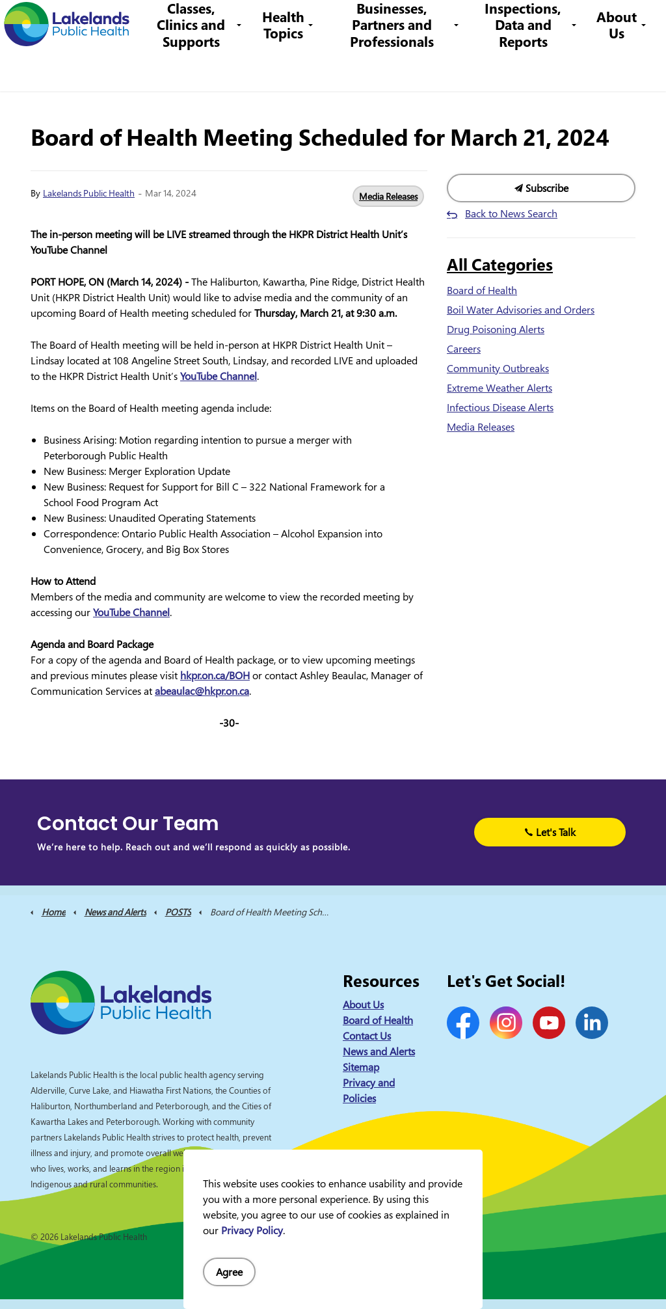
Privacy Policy (252, 1230)
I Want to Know (556, 22)
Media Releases (388, 196)
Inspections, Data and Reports (526, 68)
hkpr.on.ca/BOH (215, 675)
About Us (616, 68)
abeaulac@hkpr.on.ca (202, 691)
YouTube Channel (218, 376)
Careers (269, 22)
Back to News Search (511, 213)
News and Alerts (379, 1051)
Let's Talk (549, 832)
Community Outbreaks (498, 368)
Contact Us (216, 22)
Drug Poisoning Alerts (495, 329)
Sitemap (361, 1067)
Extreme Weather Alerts (499, 388)
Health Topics (295, 68)
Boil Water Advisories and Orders (520, 310)
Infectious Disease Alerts (500, 407)
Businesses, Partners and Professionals (401, 68)
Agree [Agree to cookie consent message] (229, 1272)
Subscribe (541, 188)
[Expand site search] (637, 23)
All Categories (500, 264)
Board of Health (482, 290)
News (169, 22)
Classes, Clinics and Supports (206, 68)
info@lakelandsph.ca (440, 22)
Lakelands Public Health (89, 193)
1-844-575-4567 (338, 22)
